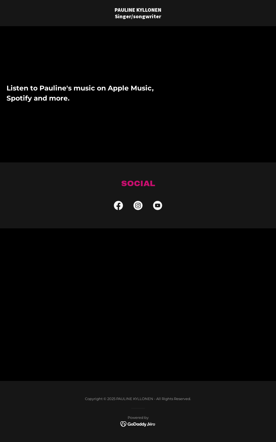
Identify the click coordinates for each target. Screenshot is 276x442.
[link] (138, 16)
